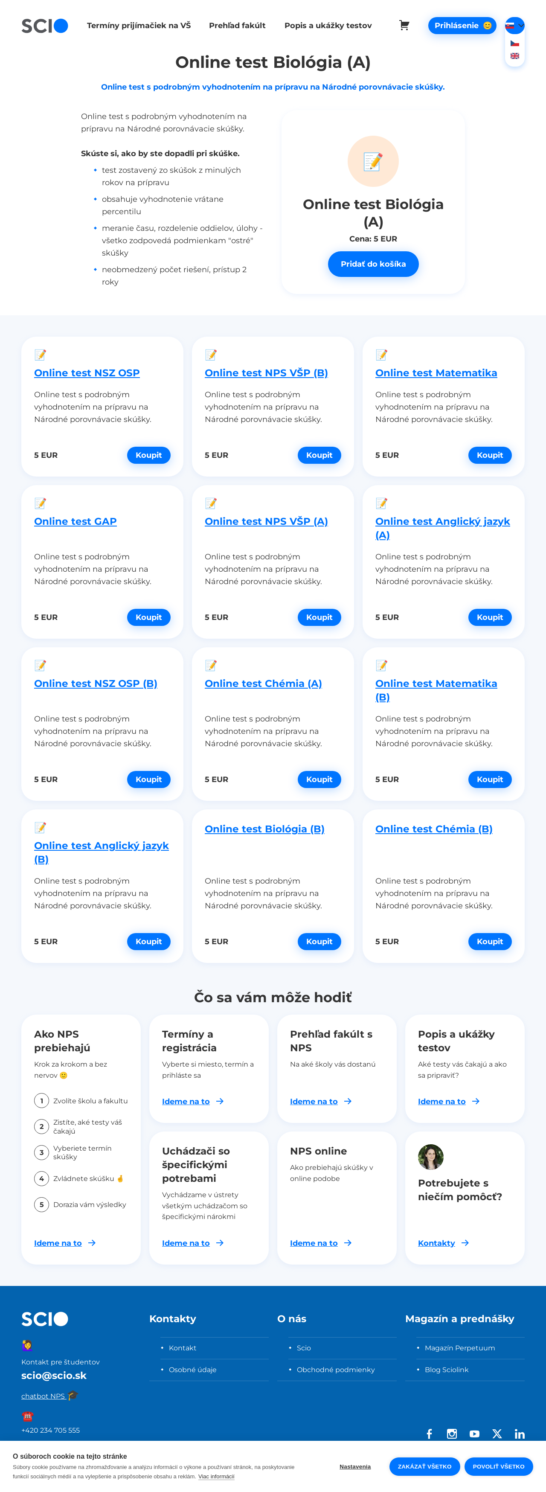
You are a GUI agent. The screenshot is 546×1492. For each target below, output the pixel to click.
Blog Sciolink (447, 1369)
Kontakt (183, 1348)
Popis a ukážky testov (323, 25)
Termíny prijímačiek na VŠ (137, 25)
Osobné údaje (193, 1369)
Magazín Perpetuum (460, 1348)
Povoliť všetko (499, 1466)
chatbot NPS (50, 1396)
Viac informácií (216, 1476)
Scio (304, 1348)
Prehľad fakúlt (234, 25)
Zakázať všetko (425, 1466)
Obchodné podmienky (336, 1369)
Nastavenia (355, 1466)
